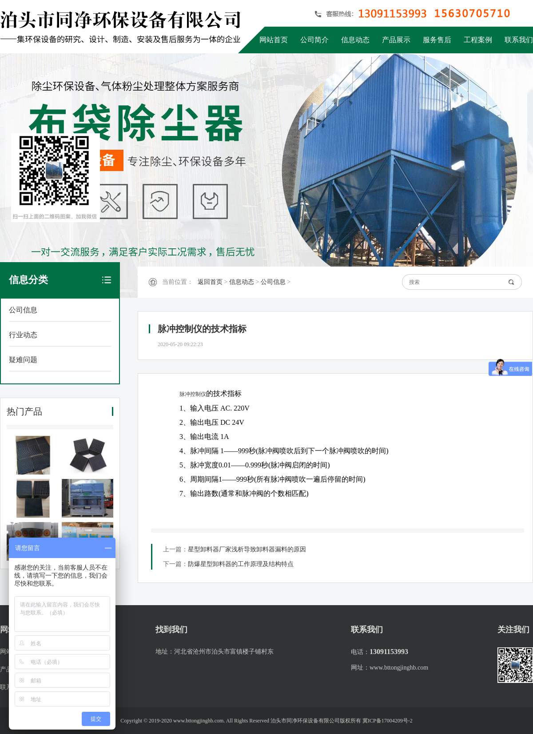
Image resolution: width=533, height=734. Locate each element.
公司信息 (23, 310)
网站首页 (273, 40)
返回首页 (210, 282)
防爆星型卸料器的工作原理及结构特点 (241, 564)
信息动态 (355, 40)
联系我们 (519, 40)
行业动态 (23, 335)
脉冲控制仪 (192, 394)
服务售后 (437, 40)
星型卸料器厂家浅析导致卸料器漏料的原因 (247, 549)
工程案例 (478, 40)
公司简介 (314, 40)
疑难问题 (23, 359)
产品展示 (396, 40)
